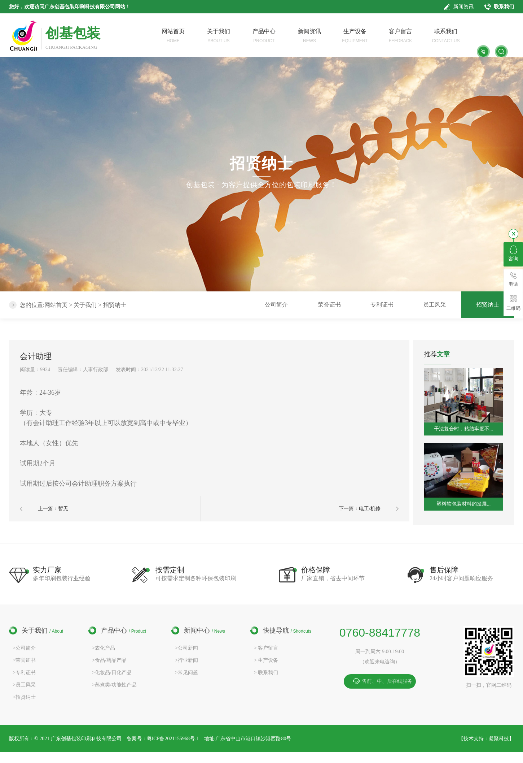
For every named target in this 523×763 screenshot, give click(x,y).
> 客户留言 (266, 648)
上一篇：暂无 (53, 508)
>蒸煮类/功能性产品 (114, 685)
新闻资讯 (463, 6)
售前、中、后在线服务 (387, 681)
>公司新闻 (186, 648)
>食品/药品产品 (109, 660)
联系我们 (504, 6)
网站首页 (55, 305)
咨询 (513, 253)
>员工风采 (24, 685)
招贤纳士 (114, 305)
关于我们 (85, 305)
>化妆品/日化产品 (112, 672)
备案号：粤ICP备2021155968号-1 (163, 738)
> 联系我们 (266, 672)
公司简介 (276, 305)
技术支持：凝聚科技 (486, 738)
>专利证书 (24, 672)
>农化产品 (103, 648)
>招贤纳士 (24, 697)
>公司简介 (24, 648)
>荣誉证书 (24, 660)
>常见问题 (186, 672)
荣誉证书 (329, 305)
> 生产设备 (266, 660)
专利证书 (382, 305)
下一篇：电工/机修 (360, 508)
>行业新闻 (186, 660)
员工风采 (434, 305)
